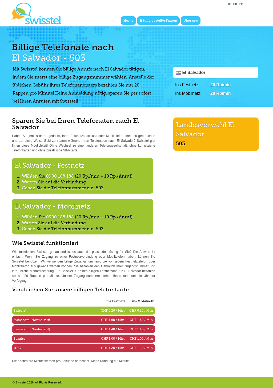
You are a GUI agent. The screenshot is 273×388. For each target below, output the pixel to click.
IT (241, 4)
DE (228, 4)
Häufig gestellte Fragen (158, 20)
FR (235, 4)
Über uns (190, 20)
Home (128, 20)
